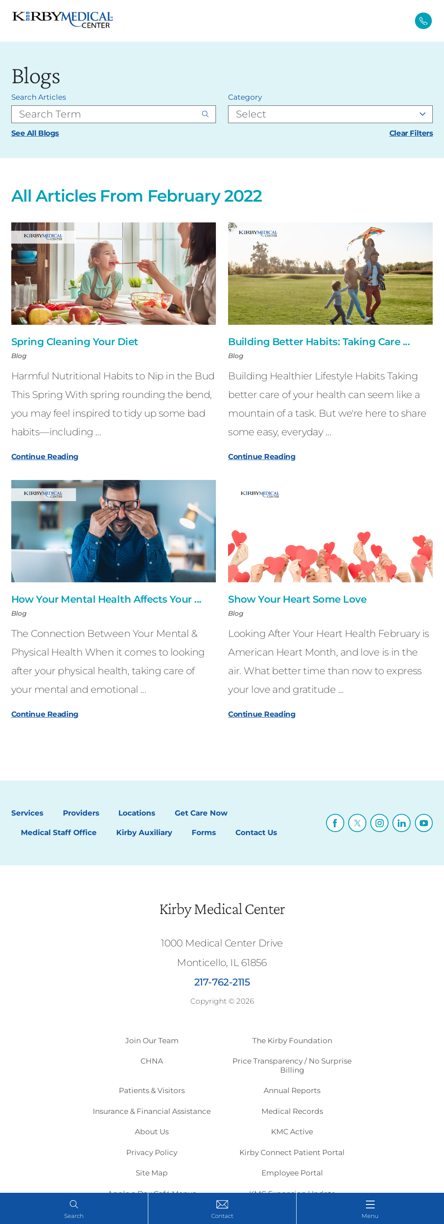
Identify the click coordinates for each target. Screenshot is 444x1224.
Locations (136, 813)
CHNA (151, 1061)
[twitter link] (357, 823)
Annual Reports (292, 1090)
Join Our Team (152, 1040)
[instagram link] (379, 823)
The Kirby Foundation (292, 1040)
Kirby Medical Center (222, 908)
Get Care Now (201, 813)
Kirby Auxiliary (144, 832)
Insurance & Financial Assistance (152, 1111)
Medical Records (292, 1111)
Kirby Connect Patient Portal (292, 1152)
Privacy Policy (151, 1152)
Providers (81, 813)
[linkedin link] (401, 823)
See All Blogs (35, 133)
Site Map (152, 1173)
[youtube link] (424, 823)
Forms (204, 832)
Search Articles (38, 97)
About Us (152, 1131)
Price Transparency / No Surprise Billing (292, 1065)
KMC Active (292, 1131)
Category (245, 97)
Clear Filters (411, 133)
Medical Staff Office (59, 832)
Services (27, 813)
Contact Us (256, 832)
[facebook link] (335, 823)
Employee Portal (292, 1173)
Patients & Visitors (152, 1090)
